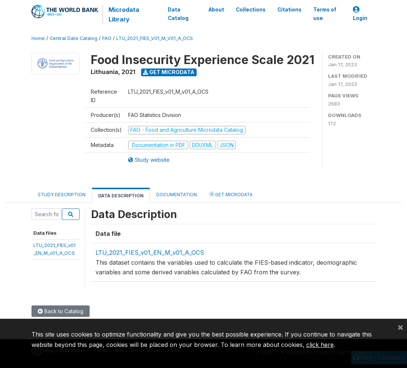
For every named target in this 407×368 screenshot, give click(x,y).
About (216, 10)
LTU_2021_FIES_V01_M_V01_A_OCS (154, 38)
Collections (250, 10)
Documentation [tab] (176, 194)
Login (360, 14)
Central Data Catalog (73, 38)
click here (320, 344)
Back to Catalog (60, 311)
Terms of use (324, 14)
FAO (106, 38)
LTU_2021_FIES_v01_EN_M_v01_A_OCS (150, 252)
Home (38, 38)
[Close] (400, 326)
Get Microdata (168, 72)
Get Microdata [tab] (231, 194)
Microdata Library (124, 14)
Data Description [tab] (121, 195)
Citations (289, 10)
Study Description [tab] (62, 194)
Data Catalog (178, 14)
